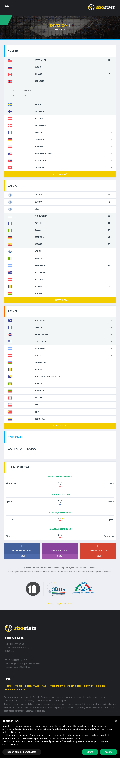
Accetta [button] (108, 752)
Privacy (88, 687)
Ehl (26, 95)
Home (8, 687)
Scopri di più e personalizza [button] (22, 752)
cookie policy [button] (14, 732)
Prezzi (18, 687)
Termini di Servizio (15, 690)
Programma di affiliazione (65, 687)
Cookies (100, 687)
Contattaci (32, 687)
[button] (115, 721)
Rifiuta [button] (90, 752)
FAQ (44, 687)
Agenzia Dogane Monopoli (60, 604)
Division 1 (29, 90)
